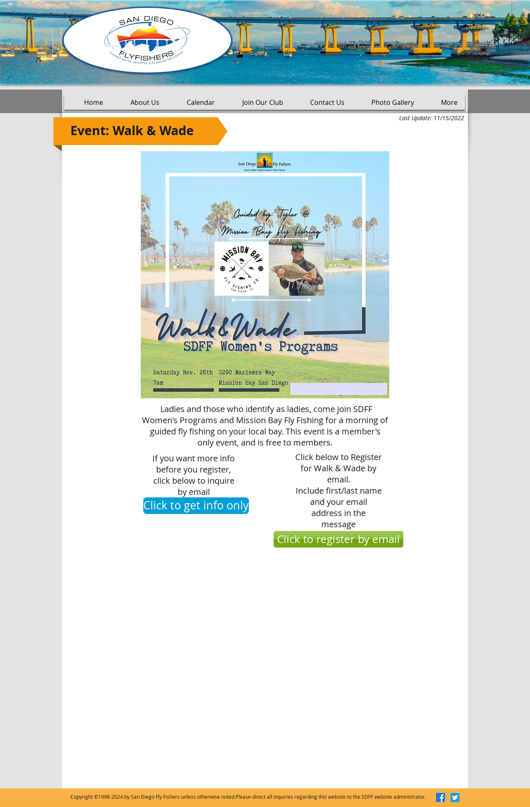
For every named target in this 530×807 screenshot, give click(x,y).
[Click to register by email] (338, 539)
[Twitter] (455, 797)
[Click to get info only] (196, 505)
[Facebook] (440, 797)
